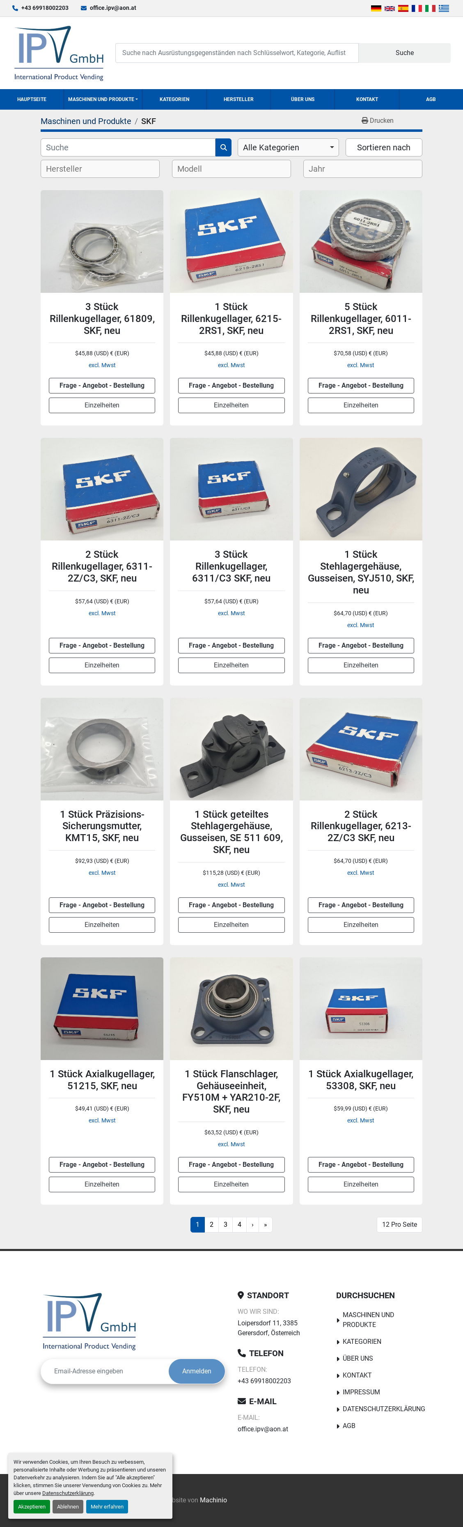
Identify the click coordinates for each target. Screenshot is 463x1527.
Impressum (361, 1392)
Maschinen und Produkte (101, 99)
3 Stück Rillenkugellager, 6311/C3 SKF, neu (231, 566)
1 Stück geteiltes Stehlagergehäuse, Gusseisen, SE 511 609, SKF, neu (231, 832)
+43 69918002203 (45, 8)
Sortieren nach (383, 147)
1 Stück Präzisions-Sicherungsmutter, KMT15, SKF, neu (102, 826)
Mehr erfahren (107, 1507)
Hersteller (239, 99)
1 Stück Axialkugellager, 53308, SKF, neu (360, 1080)
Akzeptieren (32, 1507)
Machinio (213, 1500)
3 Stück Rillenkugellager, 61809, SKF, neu (102, 318)
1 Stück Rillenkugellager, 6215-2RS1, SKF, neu (231, 318)
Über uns (302, 99)
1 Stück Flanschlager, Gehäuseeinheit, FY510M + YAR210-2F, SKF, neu (231, 1091)
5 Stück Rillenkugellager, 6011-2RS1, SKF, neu (361, 318)
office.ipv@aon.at (113, 8)
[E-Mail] (105, 1371)
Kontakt (367, 99)
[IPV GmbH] (89, 1321)
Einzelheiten (102, 405)
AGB (431, 99)
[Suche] (128, 147)
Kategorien (174, 99)
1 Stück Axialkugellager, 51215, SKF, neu (102, 1080)
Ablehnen (68, 1507)
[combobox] (288, 147)
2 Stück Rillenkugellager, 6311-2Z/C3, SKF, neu (102, 566)
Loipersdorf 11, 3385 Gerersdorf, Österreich (269, 1328)
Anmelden (196, 1371)
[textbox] (71, 169)
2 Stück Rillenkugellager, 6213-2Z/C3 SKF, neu (361, 826)
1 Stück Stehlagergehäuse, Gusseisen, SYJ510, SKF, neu (361, 572)
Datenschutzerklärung (68, 1493)
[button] (103, 99)
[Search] (237, 52)
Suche (405, 53)
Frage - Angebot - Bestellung (102, 385)
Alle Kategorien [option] (271, 147)
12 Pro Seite (399, 1224)
